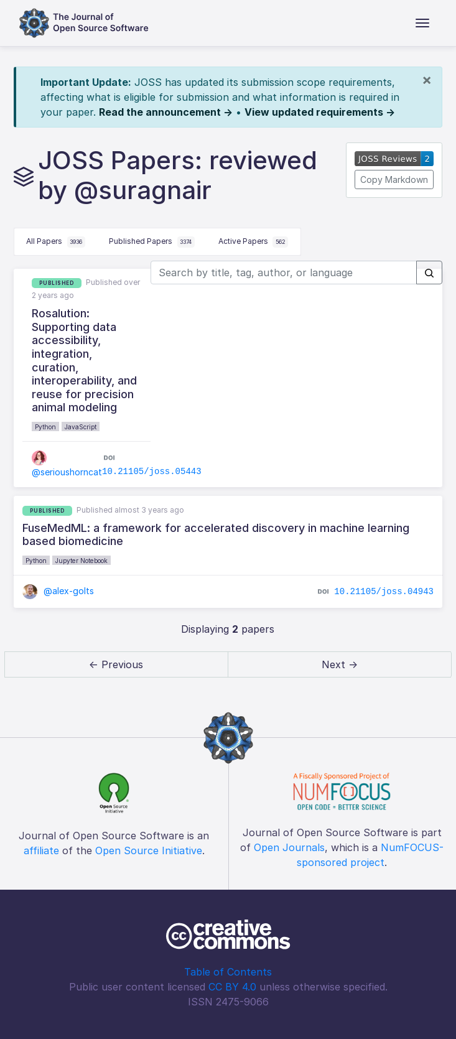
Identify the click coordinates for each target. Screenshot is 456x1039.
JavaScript (80, 427)
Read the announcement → (166, 112)
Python (45, 427)
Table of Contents (228, 972)
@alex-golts (58, 590)
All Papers (55, 242)
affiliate (41, 850)
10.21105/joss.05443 (152, 472)
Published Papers (152, 242)
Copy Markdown (394, 179)
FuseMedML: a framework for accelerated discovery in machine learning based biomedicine (215, 534)
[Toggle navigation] (422, 23)
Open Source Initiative (148, 850)
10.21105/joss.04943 (384, 591)
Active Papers (253, 242)
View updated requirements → (319, 112)
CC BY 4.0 (232, 987)
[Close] (427, 79)
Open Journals (289, 847)
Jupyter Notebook (81, 560)
